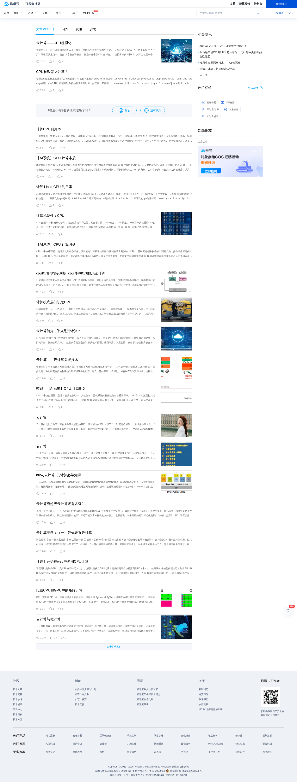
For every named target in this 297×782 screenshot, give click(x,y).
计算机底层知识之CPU (53, 302)
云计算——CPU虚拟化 (53, 43)
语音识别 (267, 743)
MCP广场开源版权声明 (211, 709)
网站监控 (240, 751)
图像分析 (185, 743)
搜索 (258, 13)
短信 (102, 751)
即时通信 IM (210, 109)
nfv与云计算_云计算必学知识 (58, 475)
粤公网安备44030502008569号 (186, 771)
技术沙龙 (17, 699)
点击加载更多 (114, 646)
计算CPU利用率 (48, 129)
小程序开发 (214, 751)
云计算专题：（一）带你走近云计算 (64, 533)
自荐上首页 (81, 699)
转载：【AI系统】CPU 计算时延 (61, 389)
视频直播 (267, 735)
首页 (6, 13)
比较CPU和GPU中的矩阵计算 (59, 590)
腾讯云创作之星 (145, 699)
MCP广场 (88, 13)
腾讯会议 (77, 743)
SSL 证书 (240, 743)
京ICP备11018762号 (176, 775)
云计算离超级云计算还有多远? (60, 504)
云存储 (238, 735)
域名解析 (213, 735)
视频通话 (158, 743)
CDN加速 (132, 743)
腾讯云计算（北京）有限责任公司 (127, 775)
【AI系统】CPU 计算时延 (56, 244)
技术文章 (17, 689)
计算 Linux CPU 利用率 (54, 187)
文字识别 (131, 751)
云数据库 (185, 735)
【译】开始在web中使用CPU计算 (62, 561)
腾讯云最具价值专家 (147, 689)
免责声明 (203, 694)
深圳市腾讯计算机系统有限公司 (111, 771)
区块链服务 (105, 735)
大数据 (184, 751)
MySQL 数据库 (216, 743)
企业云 (103, 743)
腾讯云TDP (143, 704)
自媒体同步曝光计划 (85, 689)
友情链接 (203, 704)
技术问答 (17, 694)
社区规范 (203, 689)
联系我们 (203, 699)
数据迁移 (267, 751)
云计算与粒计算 (48, 619)
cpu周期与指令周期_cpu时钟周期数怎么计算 (70, 273)
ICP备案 (228, 102)
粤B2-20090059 (157, 771)
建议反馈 (244, 3)
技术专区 (17, 719)
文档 (232, 3)
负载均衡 (77, 751)
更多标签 (255, 87)
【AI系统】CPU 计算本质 (56, 158)
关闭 (260, 150)
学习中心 (17, 709)
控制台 (258, 3)
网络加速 (158, 735)
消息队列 (131, 735)
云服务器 (209, 102)
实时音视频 (210, 116)
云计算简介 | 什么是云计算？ (58, 331)
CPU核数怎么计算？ (52, 72)
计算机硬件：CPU (50, 216)
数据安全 (50, 751)
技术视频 (17, 704)
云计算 (41, 417)
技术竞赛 (79, 704)
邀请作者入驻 (82, 694)
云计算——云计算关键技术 (57, 360)
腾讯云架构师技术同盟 (148, 694)
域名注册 (50, 735)
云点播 (157, 751)
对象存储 (231, 109)
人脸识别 (50, 743)
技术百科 (17, 714)
